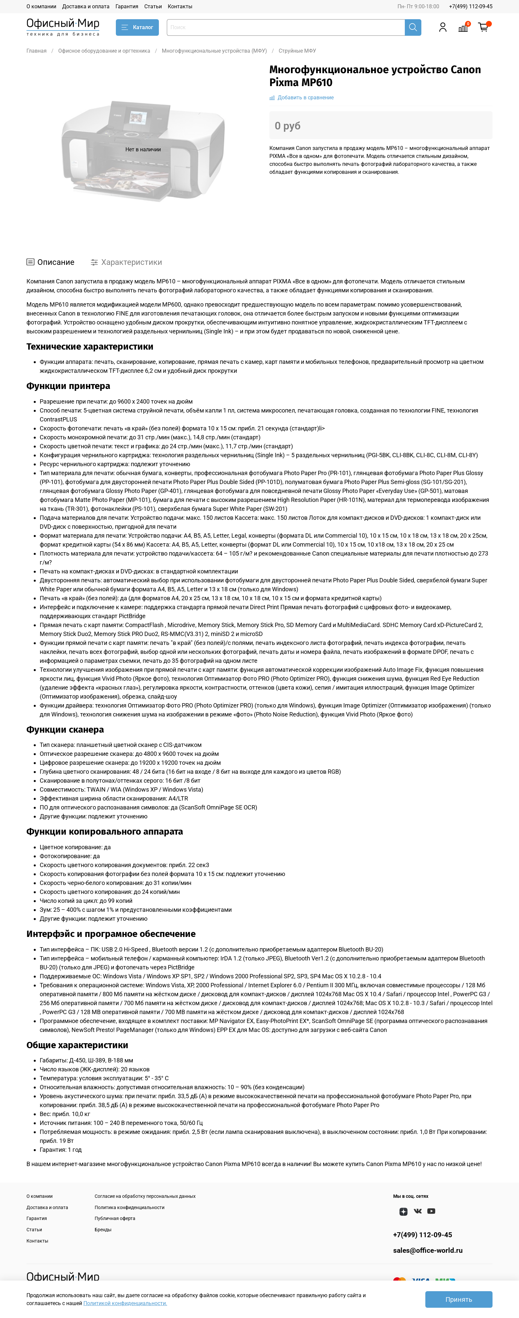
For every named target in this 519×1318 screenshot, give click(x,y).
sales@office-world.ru (428, 1250)
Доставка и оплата (86, 6)
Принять (459, 1299)
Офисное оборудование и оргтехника (104, 51)
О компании (41, 6)
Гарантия (127, 6)
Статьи (153, 6)
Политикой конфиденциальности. (125, 1303)
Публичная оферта (115, 1218)
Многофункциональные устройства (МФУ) (214, 51)
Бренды (103, 1230)
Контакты (180, 6)
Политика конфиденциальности (130, 1207)
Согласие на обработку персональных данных (145, 1196)
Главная (36, 51)
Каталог (137, 27)
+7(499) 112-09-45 (471, 6)
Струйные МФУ (297, 51)
